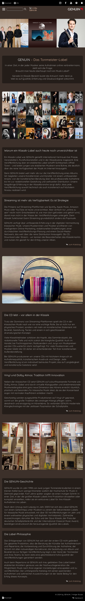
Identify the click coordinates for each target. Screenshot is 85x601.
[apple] (82, 3)
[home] (3, 9)
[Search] (15, 9)
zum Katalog (73, 244)
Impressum (77, 598)
